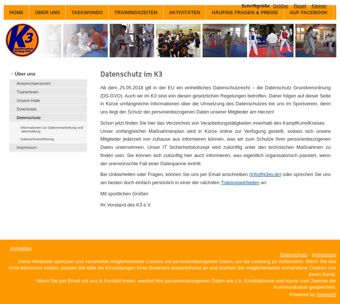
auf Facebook (309, 12)
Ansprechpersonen (34, 83)
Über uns (47, 12)
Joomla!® (326, 294)
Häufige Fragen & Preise (245, 12)
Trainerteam (27, 92)
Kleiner (319, 6)
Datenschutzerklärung (37, 139)
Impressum (27, 147)
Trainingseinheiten (240, 182)
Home (16, 12)
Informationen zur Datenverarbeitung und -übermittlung (51, 129)
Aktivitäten (185, 12)
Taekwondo (87, 12)
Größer (280, 6)
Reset (300, 6)
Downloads (27, 109)
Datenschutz (29, 117)
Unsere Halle (28, 100)
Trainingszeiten (136, 12)
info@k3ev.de (265, 174)
